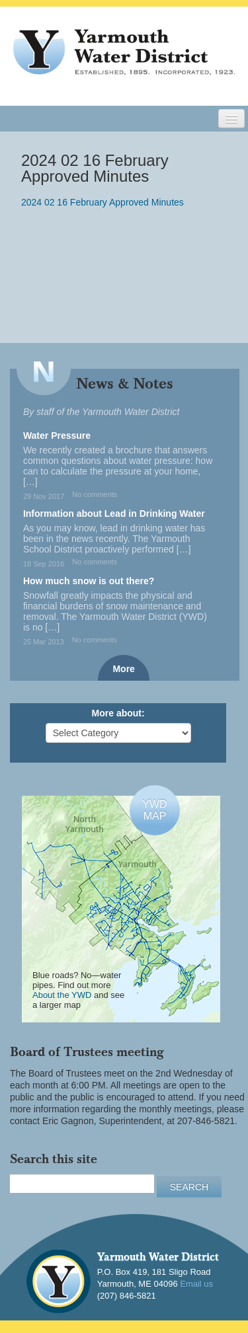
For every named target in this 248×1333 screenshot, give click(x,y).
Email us (196, 1284)
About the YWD (61, 995)
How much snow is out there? (88, 581)
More (123, 669)
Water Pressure (57, 435)
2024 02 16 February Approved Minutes (102, 202)
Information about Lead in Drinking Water (114, 513)
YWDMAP (154, 809)
